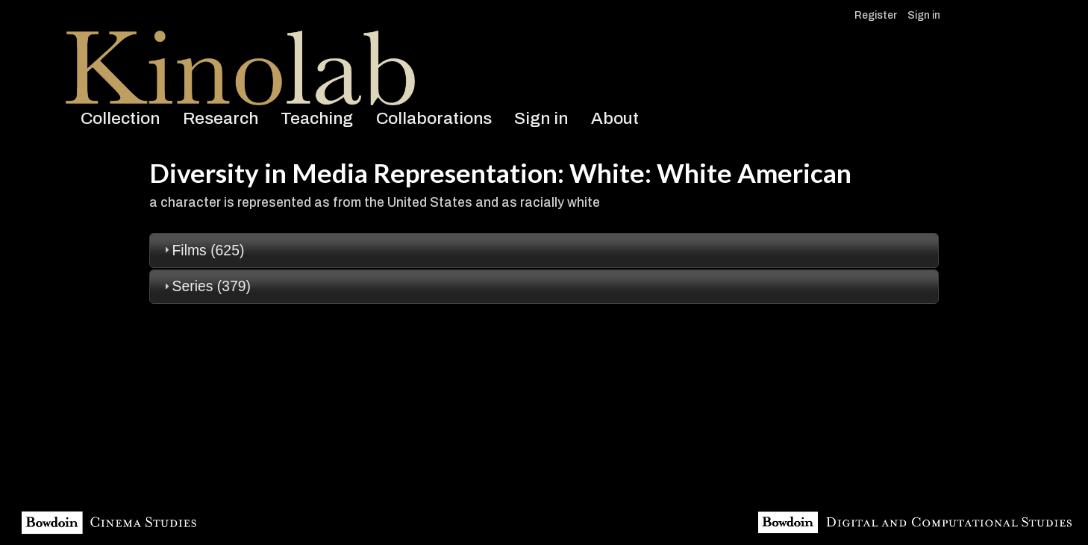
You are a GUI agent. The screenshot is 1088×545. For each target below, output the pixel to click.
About (615, 118)
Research (220, 118)
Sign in (923, 15)
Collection (120, 118)
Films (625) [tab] (202, 250)
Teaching (317, 118)
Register (875, 15)
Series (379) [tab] (205, 286)
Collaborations (434, 118)
